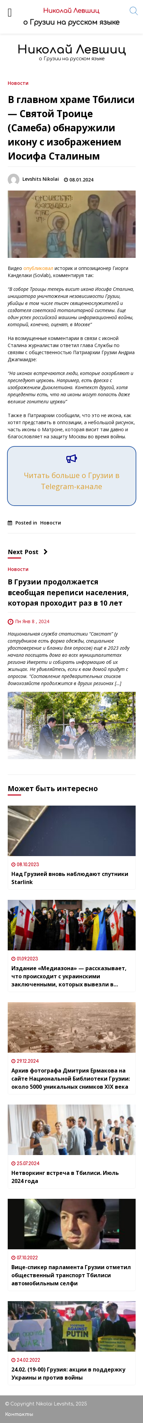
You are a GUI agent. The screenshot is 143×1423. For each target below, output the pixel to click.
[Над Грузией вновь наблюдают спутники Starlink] (72, 831)
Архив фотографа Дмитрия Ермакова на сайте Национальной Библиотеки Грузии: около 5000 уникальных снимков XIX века (70, 1078)
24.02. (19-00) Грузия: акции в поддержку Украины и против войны (68, 1373)
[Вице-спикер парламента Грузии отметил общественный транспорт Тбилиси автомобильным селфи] (72, 1224)
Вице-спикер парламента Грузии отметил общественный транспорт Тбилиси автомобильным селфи (71, 1275)
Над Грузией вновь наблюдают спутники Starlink (69, 878)
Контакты (19, 1414)
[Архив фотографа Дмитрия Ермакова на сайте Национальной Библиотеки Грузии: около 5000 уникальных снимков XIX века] (72, 1027)
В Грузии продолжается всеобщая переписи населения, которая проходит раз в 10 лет (68, 592)
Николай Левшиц (71, 49)
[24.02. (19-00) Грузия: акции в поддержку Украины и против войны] (72, 1326)
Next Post (28, 552)
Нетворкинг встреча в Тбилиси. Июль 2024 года (65, 1177)
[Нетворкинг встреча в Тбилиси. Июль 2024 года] (72, 1130)
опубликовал (38, 268)
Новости (18, 83)
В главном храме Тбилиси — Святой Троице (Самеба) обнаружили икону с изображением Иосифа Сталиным (71, 127)
